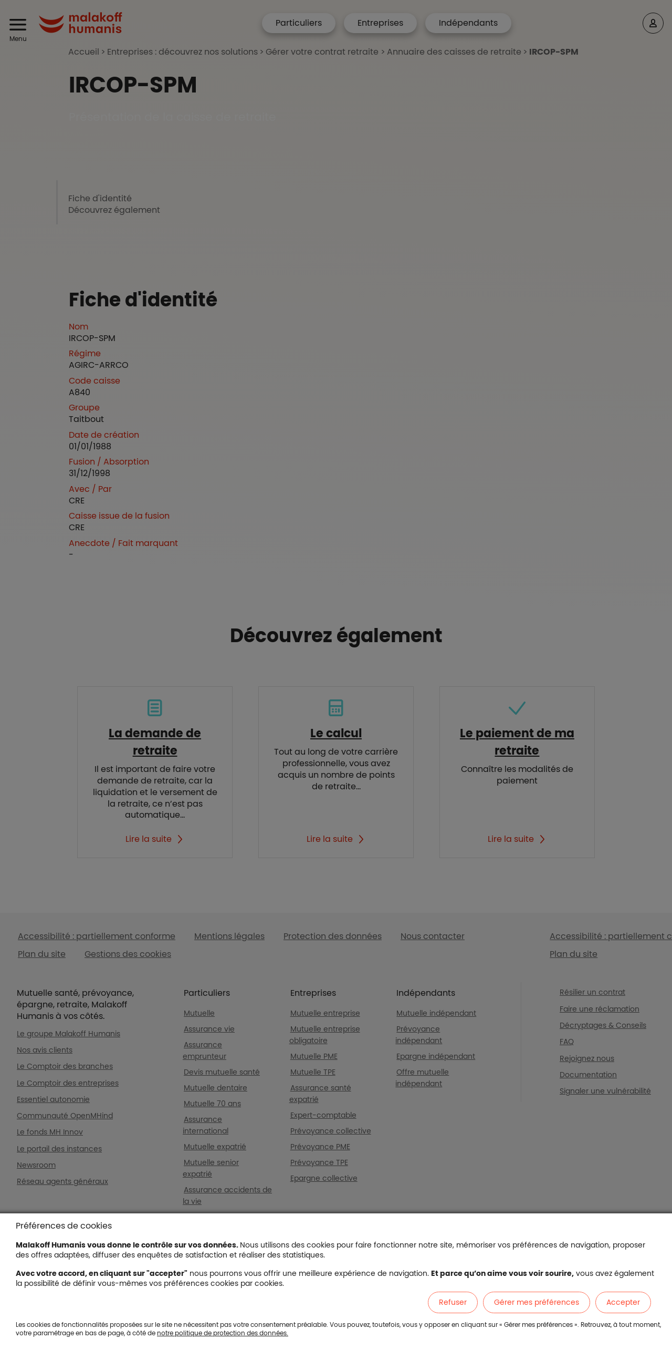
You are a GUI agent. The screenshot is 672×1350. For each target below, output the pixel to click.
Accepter (623, 1302)
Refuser (453, 1302)
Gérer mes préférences (536, 1302)
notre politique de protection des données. (222, 1332)
